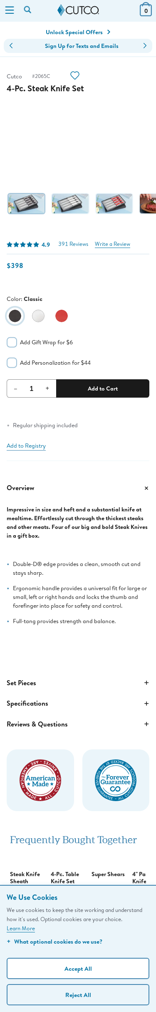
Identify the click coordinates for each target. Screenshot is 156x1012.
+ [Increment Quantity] (47, 388)
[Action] (75, 76)
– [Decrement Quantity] (15, 388)
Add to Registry (26, 445)
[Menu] (9, 11)
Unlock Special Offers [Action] (78, 32)
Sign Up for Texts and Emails (82, 46)
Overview (78, 488)
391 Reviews (73, 244)
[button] (11, 46)
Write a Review (112, 244)
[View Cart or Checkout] (146, 13)
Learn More (21, 928)
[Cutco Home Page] (78, 10)
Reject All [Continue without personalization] (78, 995)
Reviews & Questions (78, 724)
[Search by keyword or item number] (28, 10)
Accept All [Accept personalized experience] (78, 968)
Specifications (78, 703)
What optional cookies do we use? (54, 941)
